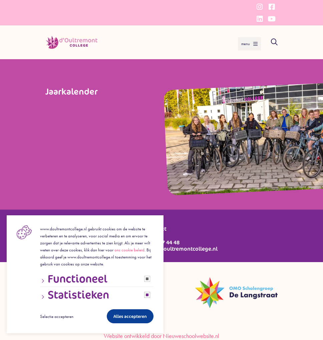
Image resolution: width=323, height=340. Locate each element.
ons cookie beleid (129, 249)
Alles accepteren (130, 316)
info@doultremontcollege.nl (182, 248)
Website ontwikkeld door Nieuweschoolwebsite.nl (161, 336)
